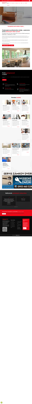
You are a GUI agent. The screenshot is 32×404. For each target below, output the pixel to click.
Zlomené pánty (13, 224)
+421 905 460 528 (5, 0)
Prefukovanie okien (25, 134)
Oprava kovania (14, 120)
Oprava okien (5, 105)
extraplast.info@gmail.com (12, 0)
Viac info (12, 45)
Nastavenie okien (24, 120)
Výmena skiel (5, 120)
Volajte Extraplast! (6, 45)
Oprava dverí (14, 105)
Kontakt (8, 5)
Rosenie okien (19, 224)
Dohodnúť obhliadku (24, 228)
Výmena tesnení (24, 105)
